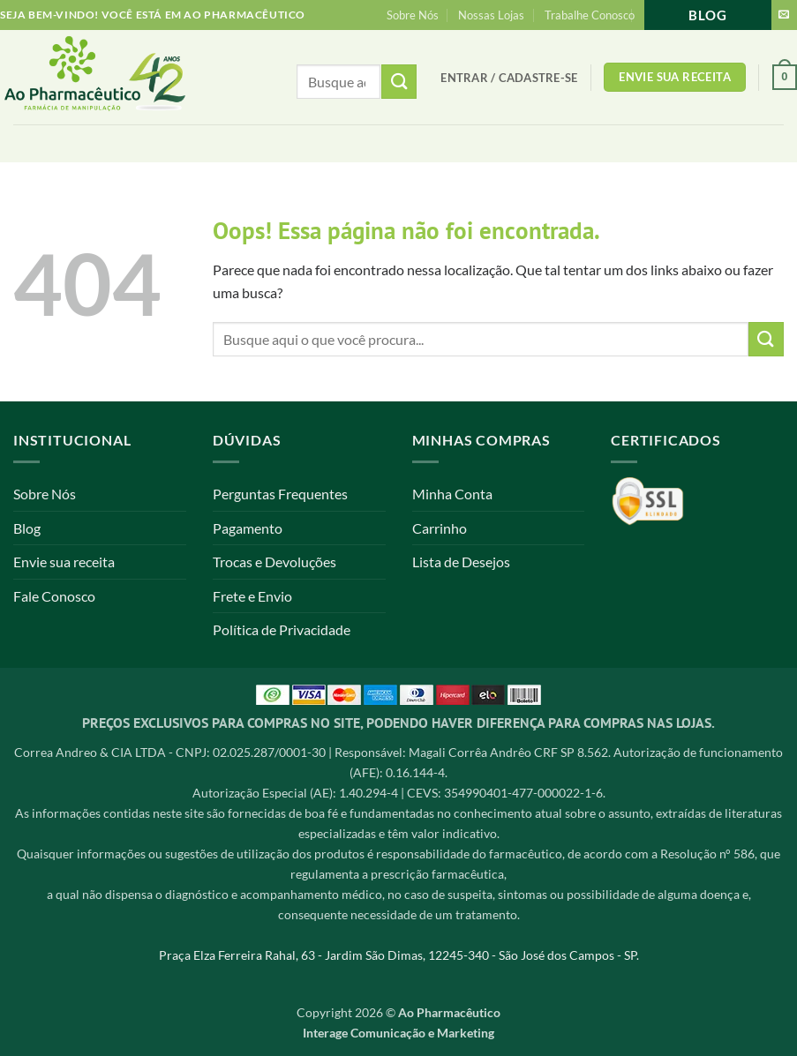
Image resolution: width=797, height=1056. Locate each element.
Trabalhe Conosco (590, 15)
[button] (508, 78)
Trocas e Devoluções (274, 561)
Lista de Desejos (461, 561)
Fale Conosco (54, 596)
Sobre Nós (413, 15)
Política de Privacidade (281, 629)
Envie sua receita (64, 561)
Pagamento (247, 528)
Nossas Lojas (491, 15)
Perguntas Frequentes (280, 493)
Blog (707, 15)
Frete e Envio (252, 596)
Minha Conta (452, 493)
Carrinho (439, 528)
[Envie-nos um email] (783, 15)
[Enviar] (766, 339)
